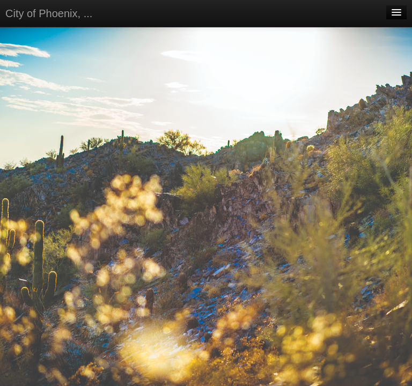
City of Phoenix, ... (48, 13)
